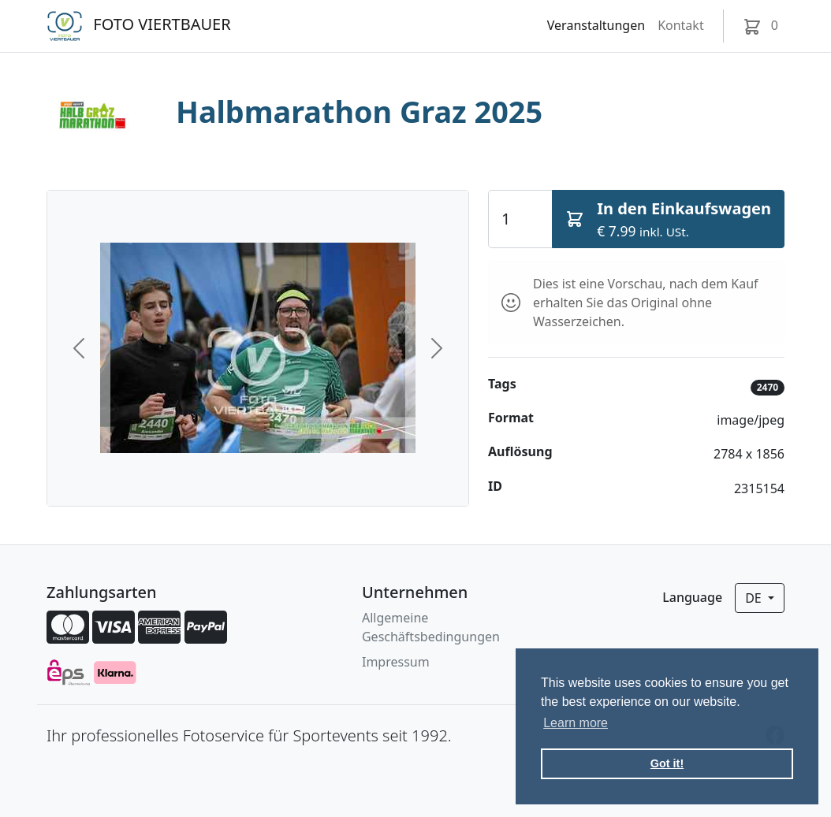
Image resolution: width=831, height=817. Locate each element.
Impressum (396, 661)
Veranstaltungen (596, 25)
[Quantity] (520, 219)
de (755, 598)
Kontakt (681, 25)
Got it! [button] (667, 763)
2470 (767, 387)
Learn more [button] (575, 723)
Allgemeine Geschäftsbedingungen (431, 627)
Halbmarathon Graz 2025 (359, 111)
